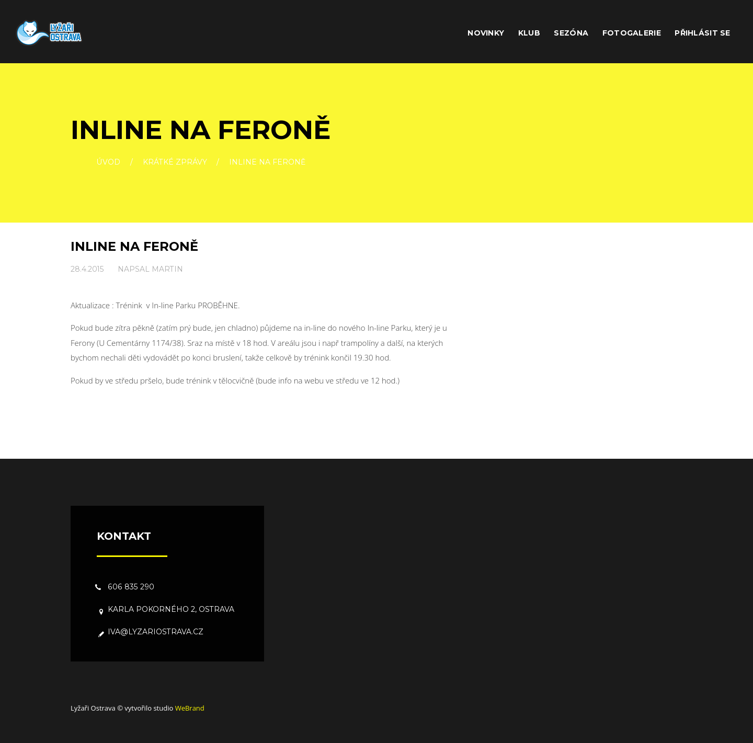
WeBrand (189, 708)
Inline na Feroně (134, 246)
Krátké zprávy (175, 162)
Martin (167, 269)
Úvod (108, 162)
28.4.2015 (87, 269)
